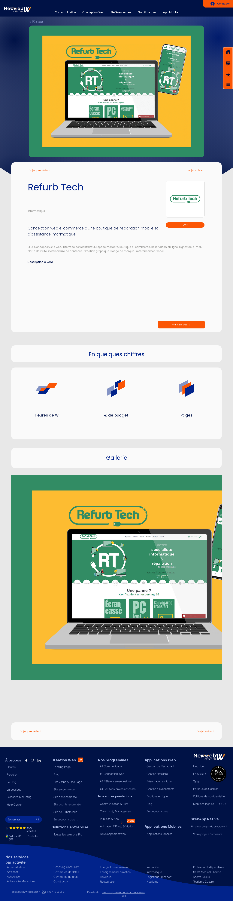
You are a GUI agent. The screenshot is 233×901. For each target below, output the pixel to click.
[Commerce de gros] (70, 876)
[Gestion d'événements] (163, 789)
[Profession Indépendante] (208, 867)
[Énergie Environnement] (116, 867)
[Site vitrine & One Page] (70, 782)
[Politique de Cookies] (209, 789)
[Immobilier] (163, 867)
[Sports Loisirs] (208, 877)
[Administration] (23, 867)
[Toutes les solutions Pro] (70, 834)
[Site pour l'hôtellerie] (70, 812)
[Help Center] (23, 804)
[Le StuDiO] (200, 774)
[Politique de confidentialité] (209, 796)
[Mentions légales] (204, 804)
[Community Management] (116, 811)
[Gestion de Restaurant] (163, 766)
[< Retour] (37, 21)
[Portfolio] (23, 774)
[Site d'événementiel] (70, 797)
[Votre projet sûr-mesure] (209, 834)
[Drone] (131, 821)
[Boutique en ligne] (163, 796)
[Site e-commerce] (70, 789)
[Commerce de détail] (70, 872)
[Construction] (70, 881)
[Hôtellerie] (116, 877)
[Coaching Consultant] (70, 867)
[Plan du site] (93, 892)
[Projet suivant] (191, 170)
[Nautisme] (163, 881)
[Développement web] (116, 834)
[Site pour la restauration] (70, 804)
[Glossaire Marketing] (23, 797)
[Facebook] (26, 760)
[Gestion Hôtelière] (163, 774)
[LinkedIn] (39, 760)
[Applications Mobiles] (163, 834)
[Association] (23, 876)
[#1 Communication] (116, 766)
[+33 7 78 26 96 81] (56, 892)
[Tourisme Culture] (208, 881)
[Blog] (70, 774)
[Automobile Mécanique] (23, 881)
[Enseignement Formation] (116, 872)
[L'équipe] (200, 766)
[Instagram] (32, 760)
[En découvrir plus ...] (70, 819)
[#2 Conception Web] (116, 774)
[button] (228, 63)
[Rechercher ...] (18, 819)
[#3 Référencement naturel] (116, 781)
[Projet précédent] (43, 170)
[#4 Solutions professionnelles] (118, 789)
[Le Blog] (23, 782)
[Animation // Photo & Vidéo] (116, 826)
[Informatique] (163, 872)
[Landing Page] (70, 767)
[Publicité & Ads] (116, 819)
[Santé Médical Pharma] (208, 872)
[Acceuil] (228, 52)
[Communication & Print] (116, 804)
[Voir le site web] (181, 324)
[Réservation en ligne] (163, 781)
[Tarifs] (200, 781)
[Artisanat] (23, 871)
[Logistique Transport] (163, 877)
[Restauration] (116, 881)
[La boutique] (23, 789)
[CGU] (222, 804)
